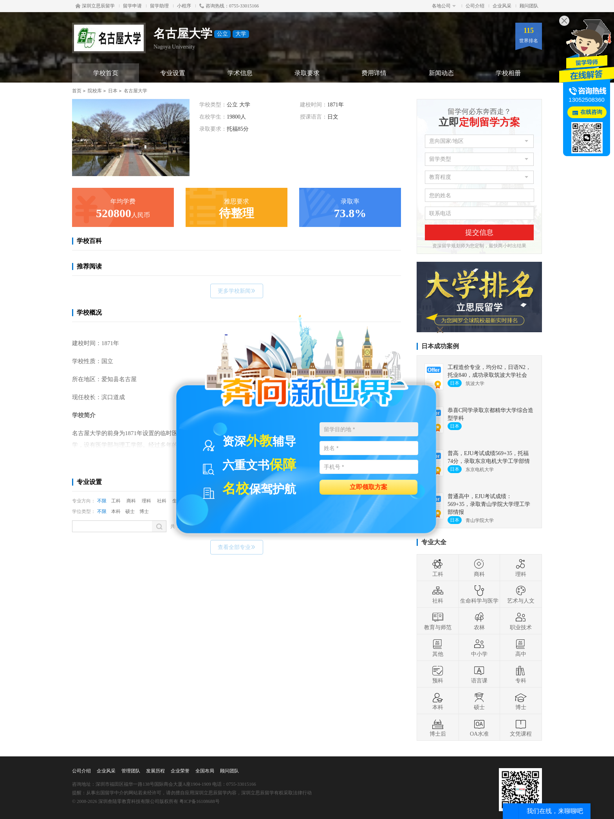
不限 (102, 501)
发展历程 (155, 771)
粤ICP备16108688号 (199, 801)
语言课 (479, 674)
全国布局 (204, 771)
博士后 (438, 727)
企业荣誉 (180, 771)
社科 (161, 501)
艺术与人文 (521, 594)
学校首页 (105, 73)
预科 (438, 674)
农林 (479, 621)
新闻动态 (441, 73)
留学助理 (159, 6)
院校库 (95, 91)
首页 (76, 91)
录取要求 (307, 73)
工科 (116, 501)
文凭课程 (521, 727)
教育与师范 (437, 621)
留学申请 (132, 6)
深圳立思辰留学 (95, 6)
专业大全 (433, 542)
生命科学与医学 (479, 594)
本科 (116, 511)
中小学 (479, 647)
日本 (112, 91)
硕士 (130, 511)
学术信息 (240, 73)
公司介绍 (475, 6)
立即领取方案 (368, 486)
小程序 (184, 6)
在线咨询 (591, 112)
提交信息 (479, 232)
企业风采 (502, 6)
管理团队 (130, 771)
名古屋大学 (135, 91)
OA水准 (479, 727)
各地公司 (444, 6)
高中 (521, 647)
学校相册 (508, 73)
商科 (131, 501)
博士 (144, 511)
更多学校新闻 (237, 291)
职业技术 (521, 621)
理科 (146, 501)
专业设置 (172, 73)
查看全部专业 (237, 547)
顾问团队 (529, 6)
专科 (521, 674)
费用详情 (373, 73)
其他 (438, 647)
